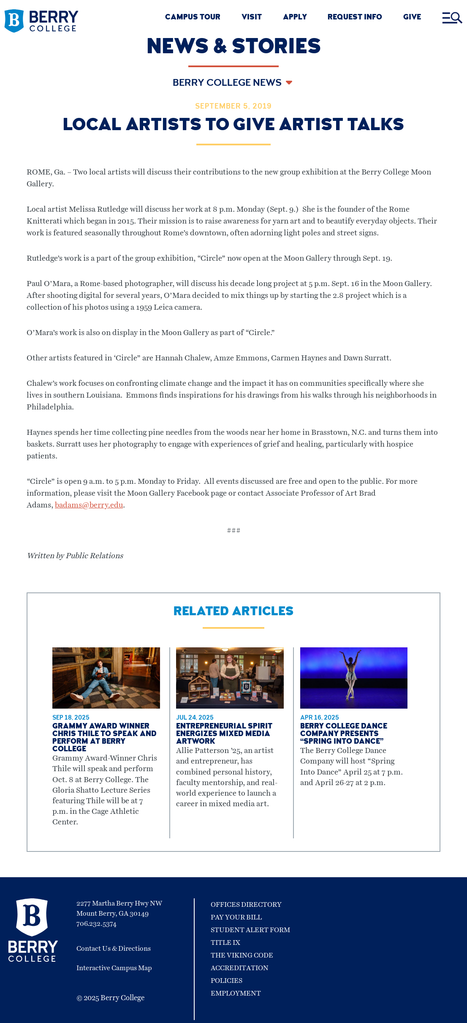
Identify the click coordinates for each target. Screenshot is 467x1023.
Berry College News (228, 84)
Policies (226, 980)
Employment (236, 993)
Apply (295, 18)
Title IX (225, 942)
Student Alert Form (250, 930)
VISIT (252, 18)
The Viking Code (242, 955)
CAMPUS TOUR (192, 18)
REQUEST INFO (355, 18)
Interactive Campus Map (114, 968)
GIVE (412, 18)
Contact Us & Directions (113, 948)
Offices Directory (246, 904)
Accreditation (240, 968)
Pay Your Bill (236, 917)
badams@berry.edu (89, 505)
